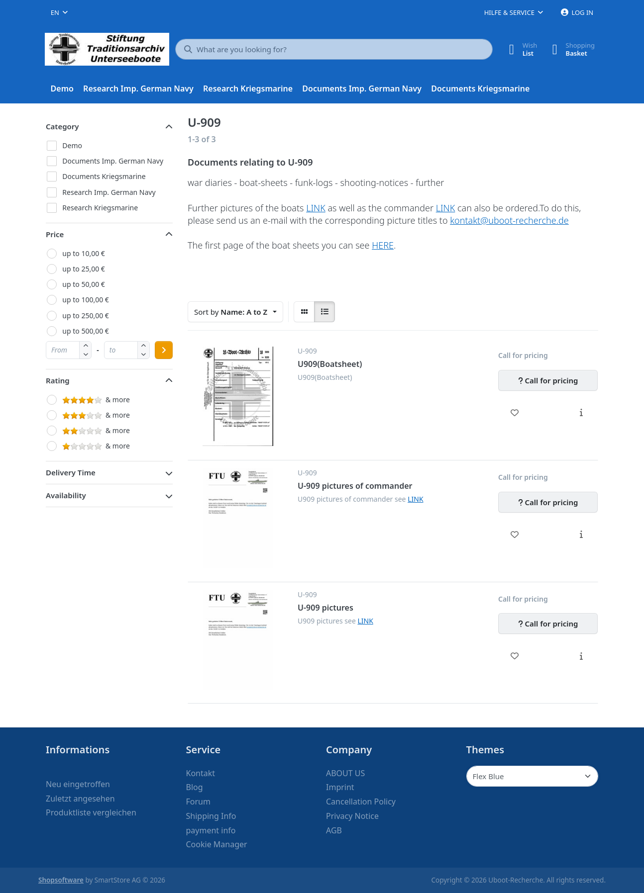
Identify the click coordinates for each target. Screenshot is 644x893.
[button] (85, 354)
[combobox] (59, 12)
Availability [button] (66, 495)
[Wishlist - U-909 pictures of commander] (515, 534)
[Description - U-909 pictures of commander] (581, 534)
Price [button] (55, 234)
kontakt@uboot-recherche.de (509, 220)
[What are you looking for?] (334, 49)
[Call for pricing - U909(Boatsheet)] (548, 380)
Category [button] (62, 126)
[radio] (304, 311)
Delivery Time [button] (71, 472)
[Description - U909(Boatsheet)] (581, 413)
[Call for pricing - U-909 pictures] (548, 623)
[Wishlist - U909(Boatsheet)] (515, 413)
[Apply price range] (164, 350)
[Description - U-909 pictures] (581, 656)
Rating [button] (58, 380)
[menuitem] (62, 89)
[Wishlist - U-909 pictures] (515, 656)
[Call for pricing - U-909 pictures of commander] (548, 502)
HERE (383, 245)
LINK (315, 208)
